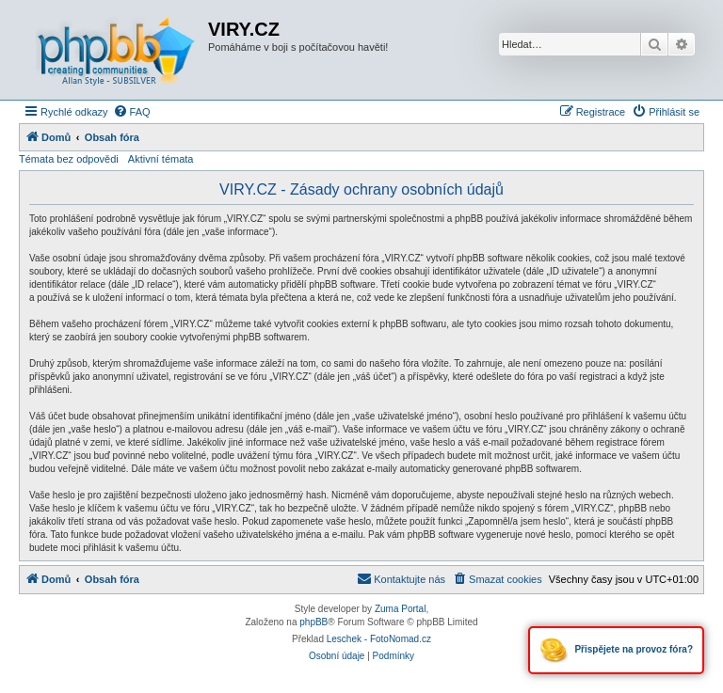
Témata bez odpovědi (69, 159)
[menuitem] (132, 112)
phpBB (313, 622)
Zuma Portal (400, 609)
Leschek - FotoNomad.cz (379, 639)
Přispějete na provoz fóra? (616, 650)
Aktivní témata (161, 159)
